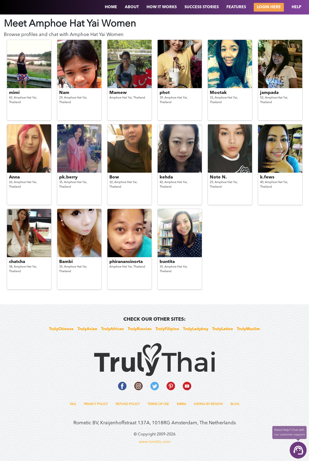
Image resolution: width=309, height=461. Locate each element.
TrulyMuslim (248, 329)
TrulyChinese (61, 329)
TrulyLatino (222, 329)
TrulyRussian (140, 329)
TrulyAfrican (112, 329)
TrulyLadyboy (195, 329)
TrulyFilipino (167, 329)
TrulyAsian (87, 329)
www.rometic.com (154, 442)
